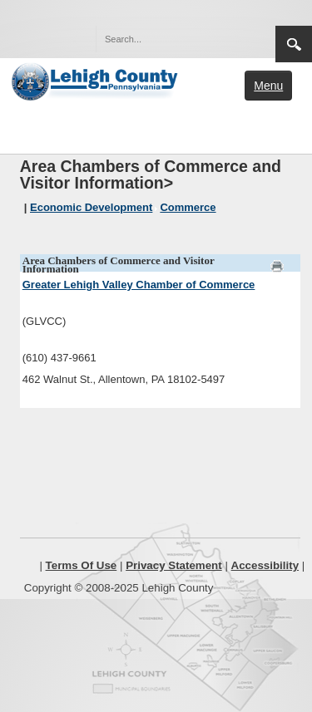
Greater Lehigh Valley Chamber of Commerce (138, 284)
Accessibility (265, 565)
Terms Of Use (81, 565)
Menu (268, 85)
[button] (227, 38)
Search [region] (293, 44)
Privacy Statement (174, 565)
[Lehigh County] (96, 80)
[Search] (169, 39)
